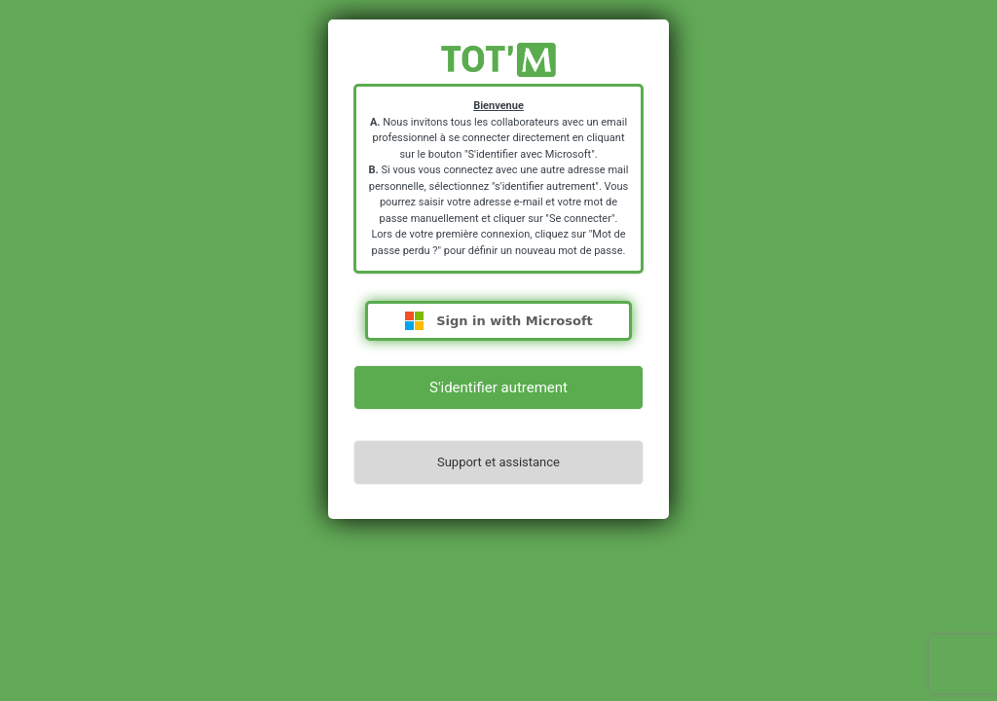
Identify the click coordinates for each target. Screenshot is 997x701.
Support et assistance (498, 462)
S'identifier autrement (498, 387)
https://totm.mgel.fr (498, 60)
